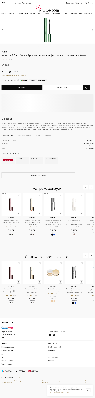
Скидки (64, 13)
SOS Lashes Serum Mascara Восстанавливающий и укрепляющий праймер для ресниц (74, 222)
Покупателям (26, 3)
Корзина (89, 3)
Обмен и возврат (7, 361)
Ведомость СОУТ (88, 381)
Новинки (46, 13)
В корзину (21, 87)
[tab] (7, 136)
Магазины (17, 3)
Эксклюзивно (55, 13)
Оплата (4, 357)
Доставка (5, 354)
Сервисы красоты (7, 350)
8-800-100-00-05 (8, 335)
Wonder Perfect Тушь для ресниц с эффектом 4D (11, 222)
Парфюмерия (23, 13)
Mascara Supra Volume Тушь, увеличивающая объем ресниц (32, 222)
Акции (50, 354)
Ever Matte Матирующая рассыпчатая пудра (53, 290)
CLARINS (5, 52)
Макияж (32, 13)
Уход (39, 13)
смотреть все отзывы (38, 175)
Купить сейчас (62, 87)
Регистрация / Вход (72, 3)
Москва (5, 3)
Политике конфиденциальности (60, 392)
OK (88, 390)
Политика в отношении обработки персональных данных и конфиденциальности (16, 381)
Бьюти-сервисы (89, 13)
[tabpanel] (47, 144)
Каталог (4, 13)
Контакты (51, 361)
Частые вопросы (7, 364)
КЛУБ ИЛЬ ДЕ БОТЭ (54, 347)
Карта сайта (18, 377)
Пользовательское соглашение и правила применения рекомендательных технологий (61, 381)
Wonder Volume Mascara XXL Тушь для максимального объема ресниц (53, 222)
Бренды (11, 13)
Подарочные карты (75, 13)
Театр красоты (53, 357)
